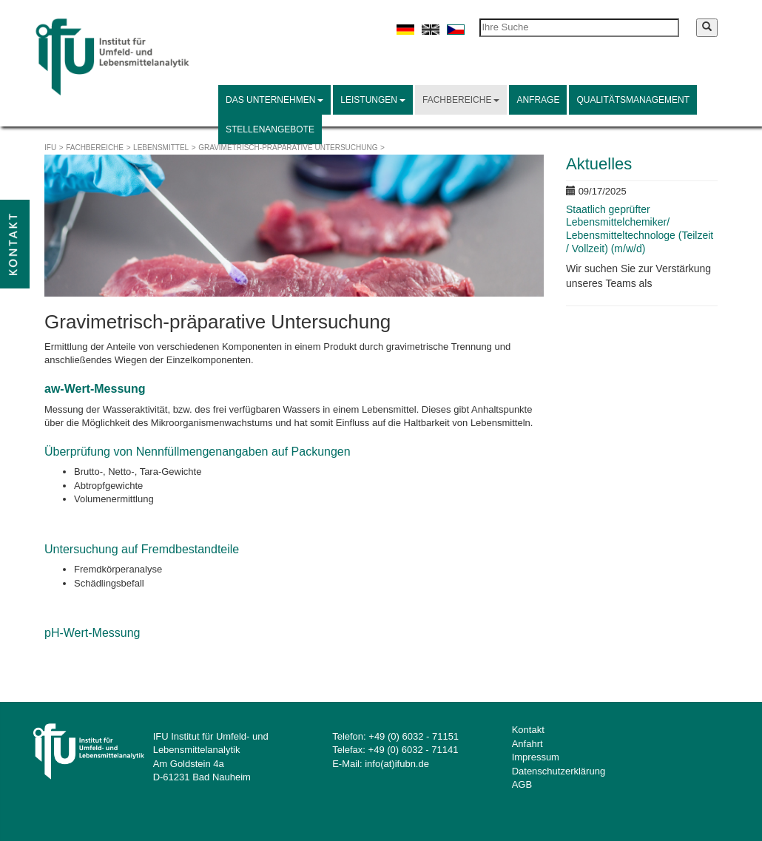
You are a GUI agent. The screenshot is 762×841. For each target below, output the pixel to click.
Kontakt (528, 729)
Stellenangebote (270, 129)
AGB (522, 784)
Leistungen (372, 100)
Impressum (535, 757)
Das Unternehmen (274, 100)
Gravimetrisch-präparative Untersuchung (287, 147)
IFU (50, 147)
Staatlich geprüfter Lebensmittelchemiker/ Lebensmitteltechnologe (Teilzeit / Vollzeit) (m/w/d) (639, 228)
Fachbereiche (460, 100)
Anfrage (537, 100)
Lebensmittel (161, 147)
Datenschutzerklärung (558, 771)
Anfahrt (527, 743)
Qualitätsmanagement (632, 100)
